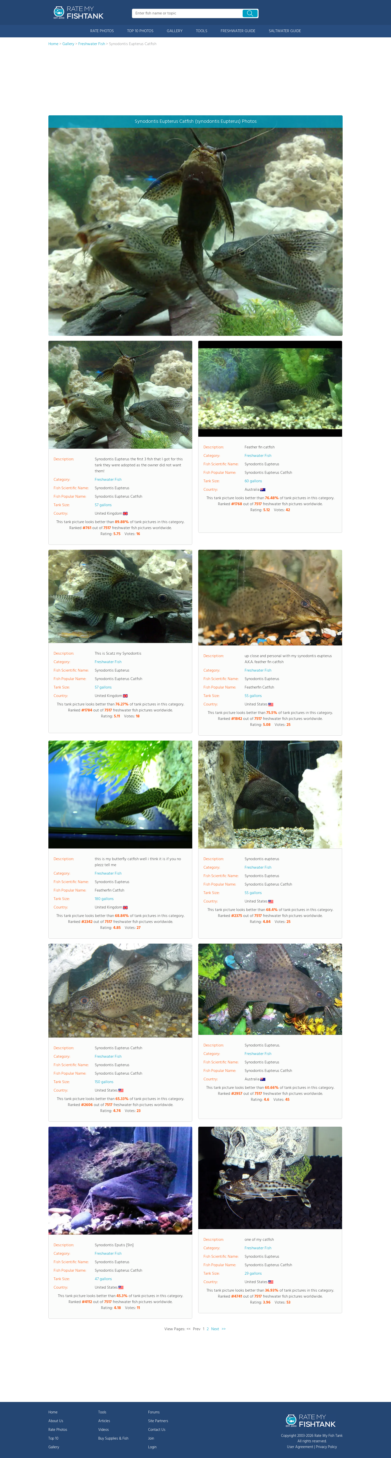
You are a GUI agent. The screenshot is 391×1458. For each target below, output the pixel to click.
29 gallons (253, 1273)
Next (215, 1329)
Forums (154, 1412)
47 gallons (103, 1279)
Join (151, 1439)
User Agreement (300, 1447)
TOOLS (201, 31)
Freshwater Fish (108, 480)
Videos (103, 1430)
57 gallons (103, 505)
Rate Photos (57, 1430)
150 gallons (104, 1082)
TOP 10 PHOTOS (140, 31)
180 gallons (104, 899)
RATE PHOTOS (102, 31)
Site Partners (158, 1421)
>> (224, 1329)
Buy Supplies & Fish (113, 1439)
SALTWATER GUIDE (285, 31)
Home (53, 1412)
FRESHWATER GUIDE (238, 31)
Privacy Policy (326, 1447)
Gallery (53, 1447)
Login (152, 1447)
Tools (102, 1412)
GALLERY (175, 31)
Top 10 (53, 1439)
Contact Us (156, 1430)
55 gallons (253, 696)
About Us (55, 1421)
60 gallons (253, 481)
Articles (104, 1421)
